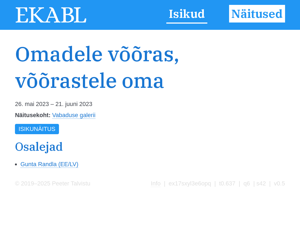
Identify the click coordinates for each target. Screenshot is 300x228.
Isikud (187, 13)
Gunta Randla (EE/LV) (49, 164)
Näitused (257, 13)
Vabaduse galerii (73, 115)
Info (156, 183)
